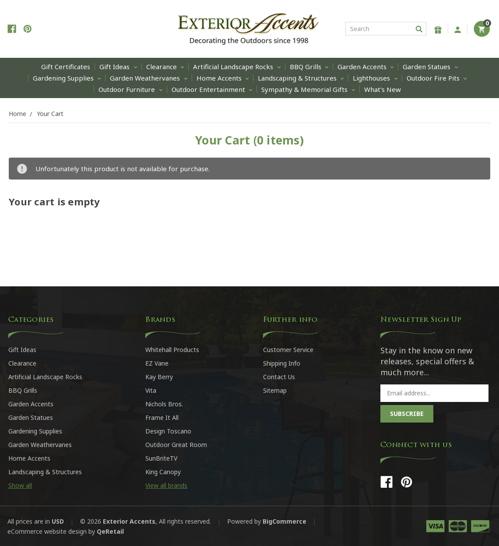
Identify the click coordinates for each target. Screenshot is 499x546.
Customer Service (288, 349)
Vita (150, 390)
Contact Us (279, 377)
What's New (382, 89)
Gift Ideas (118, 66)
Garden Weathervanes (148, 77)
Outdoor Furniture (130, 89)
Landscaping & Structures (301, 77)
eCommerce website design (47, 531)
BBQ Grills (309, 66)
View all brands (166, 485)
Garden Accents (365, 66)
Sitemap (275, 390)
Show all (20, 485)
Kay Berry (159, 377)
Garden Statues (430, 66)
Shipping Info (281, 363)
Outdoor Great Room (176, 444)
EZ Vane (157, 363)
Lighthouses (375, 77)
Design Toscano (168, 431)
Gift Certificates (65, 66)
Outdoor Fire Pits (437, 77)
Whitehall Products (172, 349)
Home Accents (223, 77)
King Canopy (163, 472)
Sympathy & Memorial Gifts (308, 89)
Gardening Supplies (67, 77)
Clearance (165, 66)
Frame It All (162, 417)
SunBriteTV (161, 458)
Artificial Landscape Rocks (236, 66)
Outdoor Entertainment (212, 89)
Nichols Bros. (164, 404)
